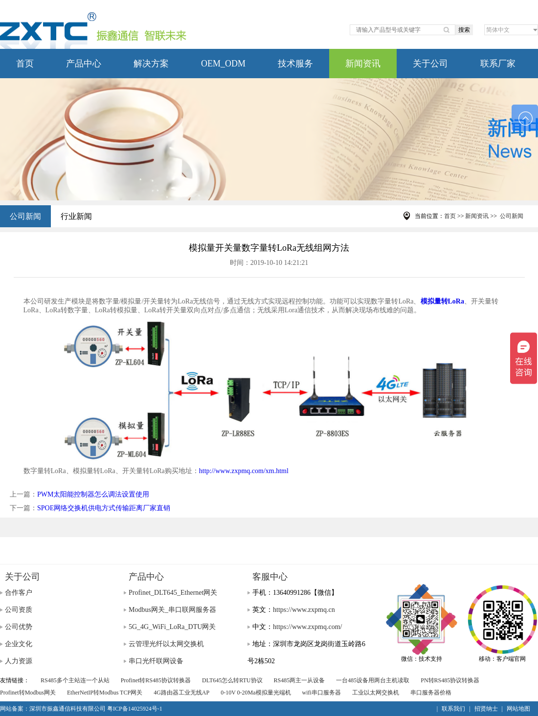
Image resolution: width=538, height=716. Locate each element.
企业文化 (18, 644)
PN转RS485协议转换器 (450, 680)
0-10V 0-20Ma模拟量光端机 (256, 692)
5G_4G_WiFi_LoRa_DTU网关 (172, 626)
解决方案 (151, 63)
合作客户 (18, 592)
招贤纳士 (486, 708)
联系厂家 (498, 63)
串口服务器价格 (430, 692)
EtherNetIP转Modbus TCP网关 (104, 692)
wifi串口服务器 (321, 692)
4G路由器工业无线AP (181, 692)
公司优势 (18, 626)
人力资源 (18, 661)
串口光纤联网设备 (156, 661)
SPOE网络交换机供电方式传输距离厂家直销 (103, 508)
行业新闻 (76, 216)
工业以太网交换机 (375, 692)
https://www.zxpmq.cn (304, 609)
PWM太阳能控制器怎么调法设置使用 (93, 494)
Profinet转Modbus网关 (28, 692)
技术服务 (295, 63)
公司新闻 (25, 216)
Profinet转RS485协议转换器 (156, 680)
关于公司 (430, 63)
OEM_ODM (223, 63)
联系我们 (453, 708)
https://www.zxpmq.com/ (307, 626)
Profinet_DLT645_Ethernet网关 (173, 592)
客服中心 (270, 577)
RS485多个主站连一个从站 (75, 680)
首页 (25, 63)
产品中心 (83, 63)
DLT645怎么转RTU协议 (232, 680)
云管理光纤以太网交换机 (166, 644)
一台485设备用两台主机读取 (372, 680)
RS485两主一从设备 (299, 680)
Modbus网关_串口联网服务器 (172, 609)
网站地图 (518, 708)
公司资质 (18, 609)
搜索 (464, 29)
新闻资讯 (363, 63)
